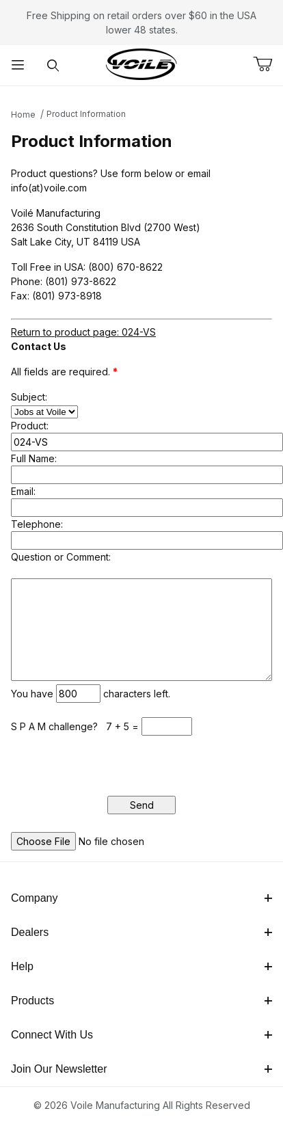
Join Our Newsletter (141, 1069)
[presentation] (115, 762)
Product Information (86, 114)
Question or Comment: (61, 557)
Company (141, 898)
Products (141, 1000)
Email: (23, 491)
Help (141, 966)
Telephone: (37, 524)
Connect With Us (141, 1035)
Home (23, 114)
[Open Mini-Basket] (268, 64)
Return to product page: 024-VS (83, 332)
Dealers (141, 932)
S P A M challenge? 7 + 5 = (76, 726)
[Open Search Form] (53, 65)
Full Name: (34, 458)
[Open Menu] (18, 65)
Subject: (29, 397)
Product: (30, 425)
